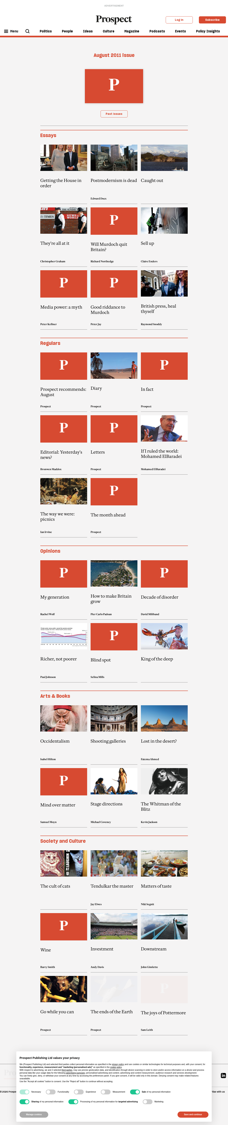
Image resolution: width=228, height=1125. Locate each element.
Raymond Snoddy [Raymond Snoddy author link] (151, 324)
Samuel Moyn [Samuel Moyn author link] (48, 822)
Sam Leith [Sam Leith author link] (147, 1029)
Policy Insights (208, 31)
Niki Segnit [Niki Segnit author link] (147, 904)
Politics (46, 31)
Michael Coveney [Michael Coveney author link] (101, 822)
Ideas (88, 31)
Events (180, 31)
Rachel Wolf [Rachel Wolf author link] (47, 614)
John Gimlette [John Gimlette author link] (149, 967)
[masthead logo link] (114, 19)
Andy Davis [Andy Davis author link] (97, 967)
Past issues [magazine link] (114, 114)
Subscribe (212, 20)
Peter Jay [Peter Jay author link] (96, 324)
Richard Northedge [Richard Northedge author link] (102, 261)
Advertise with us (215, 1091)
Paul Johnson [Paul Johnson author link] (48, 677)
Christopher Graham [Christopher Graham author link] (52, 261)
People (67, 31)
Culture (108, 31)
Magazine (131, 31)
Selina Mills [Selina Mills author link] (97, 677)
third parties (67, 1070)
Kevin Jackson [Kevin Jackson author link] (149, 822)
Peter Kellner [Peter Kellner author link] (48, 324)
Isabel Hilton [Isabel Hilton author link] (48, 759)
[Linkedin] (223, 1075)
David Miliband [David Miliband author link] (150, 614)
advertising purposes (75, 1073)
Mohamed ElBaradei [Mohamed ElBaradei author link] (153, 469)
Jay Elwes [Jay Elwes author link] (96, 904)
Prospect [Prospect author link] (45, 406)
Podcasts (157, 31)
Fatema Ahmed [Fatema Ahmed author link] (150, 759)
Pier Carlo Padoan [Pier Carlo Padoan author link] (101, 614)
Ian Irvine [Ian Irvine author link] (46, 532)
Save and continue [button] (193, 1114)
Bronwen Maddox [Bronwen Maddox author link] (50, 469)
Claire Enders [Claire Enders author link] (149, 261)
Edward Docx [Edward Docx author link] (98, 198)
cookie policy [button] (116, 1067)
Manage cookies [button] (34, 1114)
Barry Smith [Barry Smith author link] (47, 967)
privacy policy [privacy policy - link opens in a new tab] (118, 1064)
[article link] (63, 174)
